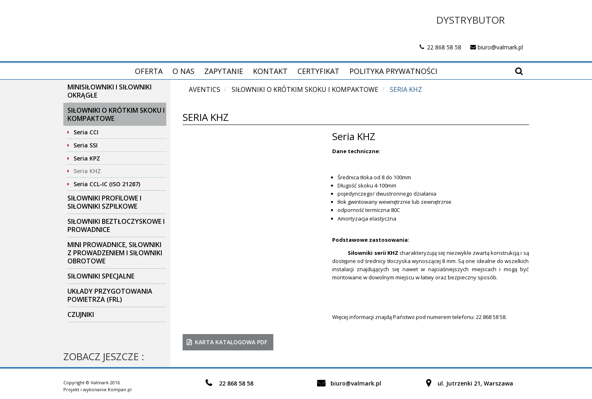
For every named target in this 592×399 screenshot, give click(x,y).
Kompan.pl (120, 389)
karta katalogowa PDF (231, 342)
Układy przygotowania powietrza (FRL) (109, 295)
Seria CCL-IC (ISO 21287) (107, 184)
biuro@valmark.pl (500, 47)
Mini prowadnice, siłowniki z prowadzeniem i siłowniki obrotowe (114, 252)
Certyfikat (318, 71)
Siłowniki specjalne (100, 276)
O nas (183, 71)
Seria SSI (86, 145)
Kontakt (270, 71)
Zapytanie (223, 71)
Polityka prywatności (393, 71)
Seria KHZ (87, 171)
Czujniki (80, 314)
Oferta (149, 71)
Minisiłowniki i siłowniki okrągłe (109, 91)
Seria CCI (86, 132)
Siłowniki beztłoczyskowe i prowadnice (116, 225)
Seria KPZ (87, 158)
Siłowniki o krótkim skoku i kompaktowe (116, 114)
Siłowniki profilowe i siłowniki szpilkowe (104, 202)
